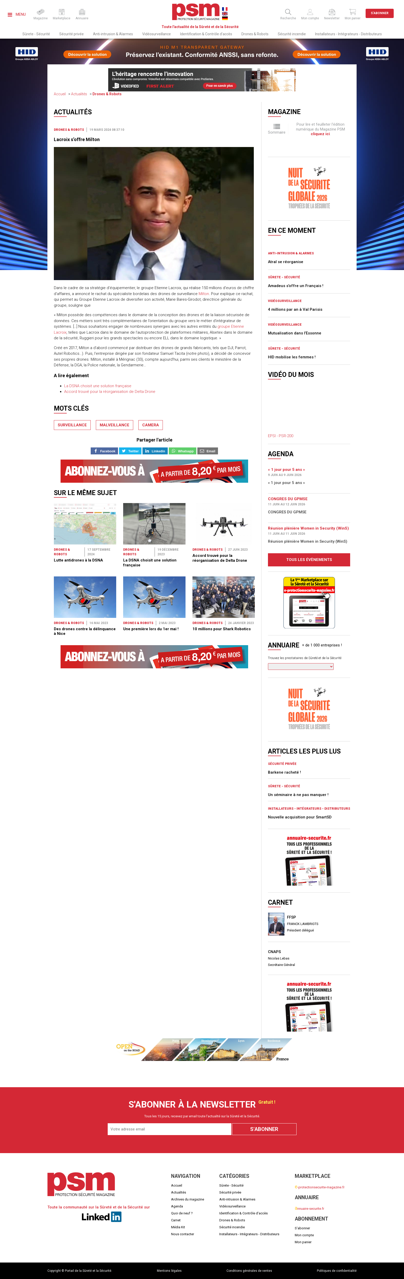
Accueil (60, 94)
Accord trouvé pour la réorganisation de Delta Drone (109, 391)
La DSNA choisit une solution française (97, 386)
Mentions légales (169, 1271)
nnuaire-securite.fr (309, 1209)
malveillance (114, 425)
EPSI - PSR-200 (280, 436)
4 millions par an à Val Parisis (295, 309)
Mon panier (303, 1242)
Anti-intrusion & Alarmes (113, 34)
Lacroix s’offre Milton (77, 139)
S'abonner (380, 13)
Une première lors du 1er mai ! (151, 554)
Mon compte (304, 1235)
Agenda (177, 1206)
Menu (17, 14)
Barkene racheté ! (284, 772)
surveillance (72, 425)
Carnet (176, 1220)
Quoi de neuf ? (182, 1213)
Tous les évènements (309, 559)
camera (150, 425)
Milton (204, 293)
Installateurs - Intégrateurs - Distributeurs (348, 34)
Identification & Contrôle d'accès (206, 34)
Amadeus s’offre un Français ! (295, 285)
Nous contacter (182, 1234)
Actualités (79, 94)
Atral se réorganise (285, 262)
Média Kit (178, 1227)
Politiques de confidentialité (337, 1271)
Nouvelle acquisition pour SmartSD (300, 817)
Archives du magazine (187, 1199)
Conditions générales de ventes (249, 1271)
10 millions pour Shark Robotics (221, 554)
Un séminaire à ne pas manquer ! (298, 794)
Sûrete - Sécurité (36, 34)
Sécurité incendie (292, 34)
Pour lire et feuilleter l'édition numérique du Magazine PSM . (320, 129)
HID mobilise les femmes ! (292, 357)
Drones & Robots (254, 34)
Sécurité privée (71, 34)
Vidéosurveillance (156, 34)
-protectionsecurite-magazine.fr (319, 1187)
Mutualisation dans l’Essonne (294, 333)
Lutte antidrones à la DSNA (78, 523)
